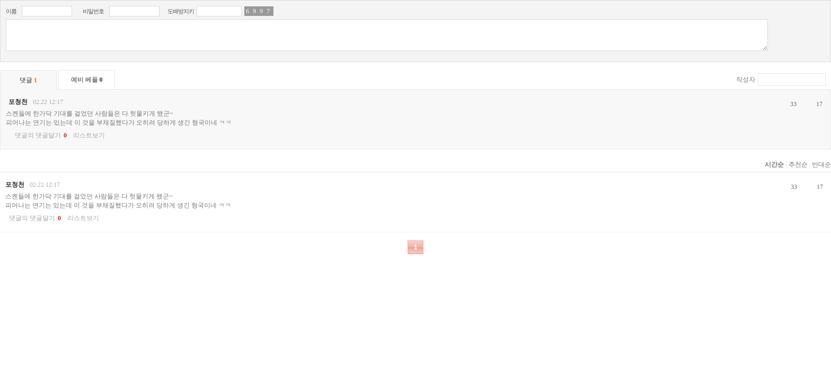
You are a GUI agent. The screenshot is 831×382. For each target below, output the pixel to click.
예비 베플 (87, 79)
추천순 (798, 164)
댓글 (28, 80)
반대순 (821, 164)
